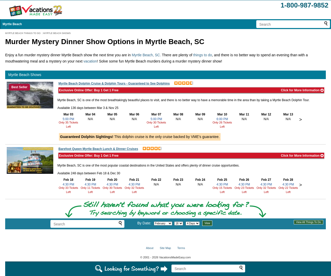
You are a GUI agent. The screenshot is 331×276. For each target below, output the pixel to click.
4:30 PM (68, 184)
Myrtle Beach (12, 24)
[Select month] (163, 223)
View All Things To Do (308, 222)
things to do (202, 55)
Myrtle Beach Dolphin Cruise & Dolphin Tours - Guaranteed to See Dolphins (114, 83)
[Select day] (178, 223)
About (150, 248)
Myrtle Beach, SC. (146, 55)
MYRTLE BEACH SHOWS (57, 33)
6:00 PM (222, 119)
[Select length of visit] (193, 223)
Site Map (165, 248)
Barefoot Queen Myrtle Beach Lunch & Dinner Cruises (98, 149)
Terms (181, 248)
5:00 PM (68, 119)
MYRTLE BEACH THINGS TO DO (23, 33)
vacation (90, 61)
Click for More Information (302, 90)
